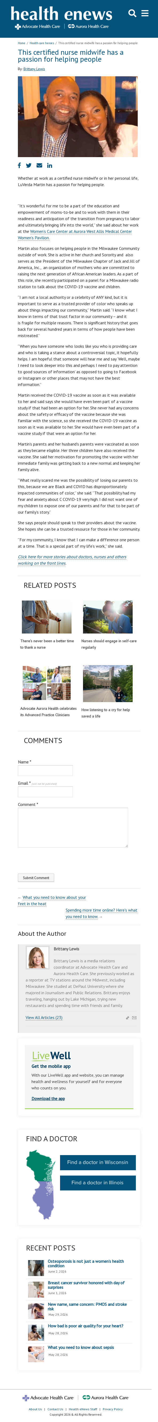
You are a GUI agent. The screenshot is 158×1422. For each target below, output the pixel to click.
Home (21, 43)
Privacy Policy (113, 1409)
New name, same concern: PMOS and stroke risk (87, 1306)
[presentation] (54, 859)
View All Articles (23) (44, 1017)
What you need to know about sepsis (81, 1347)
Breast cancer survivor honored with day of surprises (86, 1285)
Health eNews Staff (83, 1409)
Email (37, 783)
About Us (35, 1409)
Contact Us (55, 1409)
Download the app (48, 1098)
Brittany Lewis (34, 68)
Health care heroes (42, 43)
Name (24, 762)
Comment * (28, 804)
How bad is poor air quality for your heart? (85, 1326)
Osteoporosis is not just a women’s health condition (86, 1263)
